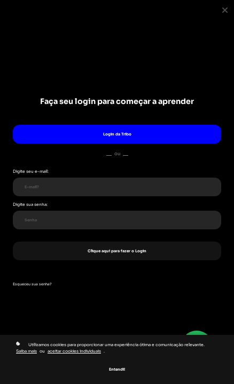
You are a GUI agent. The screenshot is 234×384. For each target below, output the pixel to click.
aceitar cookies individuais (74, 351)
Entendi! (117, 369)
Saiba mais (26, 351)
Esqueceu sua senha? (32, 284)
